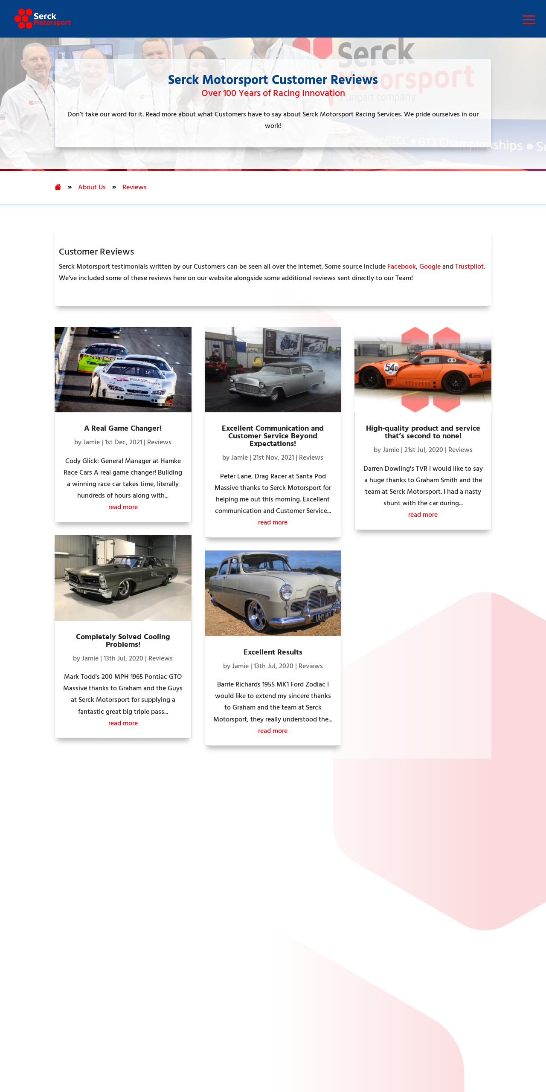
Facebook (401, 266)
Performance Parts (47, 843)
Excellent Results (273, 652)
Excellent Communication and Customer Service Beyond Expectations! (273, 436)
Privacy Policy (104, 1034)
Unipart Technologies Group (245, 899)
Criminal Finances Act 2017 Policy (240, 1046)
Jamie (91, 442)
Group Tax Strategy (51, 1046)
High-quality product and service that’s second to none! (423, 433)
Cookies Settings (43, 1034)
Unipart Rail (221, 843)
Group (242, 1075)
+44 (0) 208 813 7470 (416, 916)
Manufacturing (42, 871)
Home (29, 828)
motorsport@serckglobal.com (429, 935)
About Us (92, 187)
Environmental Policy (135, 1046)
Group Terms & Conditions (473, 1046)
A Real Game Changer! (123, 429)
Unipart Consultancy (234, 871)
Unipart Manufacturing (237, 857)
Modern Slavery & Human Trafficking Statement (302, 1034)
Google (430, 266)
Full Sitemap (38, 906)
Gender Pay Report (424, 1034)
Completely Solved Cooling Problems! (123, 641)
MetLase (216, 913)
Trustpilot (469, 266)
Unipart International (234, 885)
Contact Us (36, 885)
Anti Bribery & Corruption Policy (361, 1046)
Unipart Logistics (229, 828)
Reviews (134, 187)
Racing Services (43, 857)
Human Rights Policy (177, 1034)
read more (123, 507)
